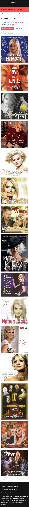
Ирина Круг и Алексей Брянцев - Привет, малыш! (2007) (13, 444)
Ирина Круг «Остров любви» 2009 (13, 172)
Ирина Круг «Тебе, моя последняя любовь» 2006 (13, 472)
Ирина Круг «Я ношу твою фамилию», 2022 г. (14, 143)
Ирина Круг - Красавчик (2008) (12, 59)
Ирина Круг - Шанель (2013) (12, 349)
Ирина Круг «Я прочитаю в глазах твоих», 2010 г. (13, 200)
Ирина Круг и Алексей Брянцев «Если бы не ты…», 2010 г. (14, 228)
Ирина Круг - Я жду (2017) (11, 293)
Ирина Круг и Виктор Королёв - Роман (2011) (12, 87)
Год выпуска (18, 28)
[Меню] (27, 9)
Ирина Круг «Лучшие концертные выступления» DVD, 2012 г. (13, 267)
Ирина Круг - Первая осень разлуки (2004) (14, 115)
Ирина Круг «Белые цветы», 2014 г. (14, 321)
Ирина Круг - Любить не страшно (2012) (13, 377)
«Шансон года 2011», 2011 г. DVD (13, 416)
